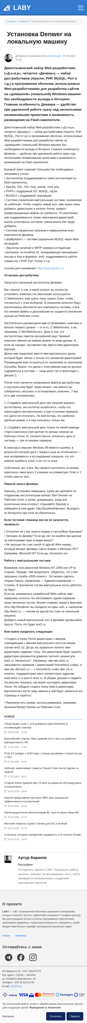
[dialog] (43, 1011)
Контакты (20, 935)
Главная (11, 21)
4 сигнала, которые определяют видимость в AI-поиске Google (42, 834)
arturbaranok (54, 56)
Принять (75, 1016)
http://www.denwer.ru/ (50, 268)
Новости (23, 21)
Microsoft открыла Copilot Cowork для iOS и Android (35, 823)
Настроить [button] (8, 1016)
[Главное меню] (80, 7)
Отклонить (56, 1016)
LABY (22, 7)
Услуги (6, 935)
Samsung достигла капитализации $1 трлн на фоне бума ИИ (41, 812)
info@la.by (16, 986)
